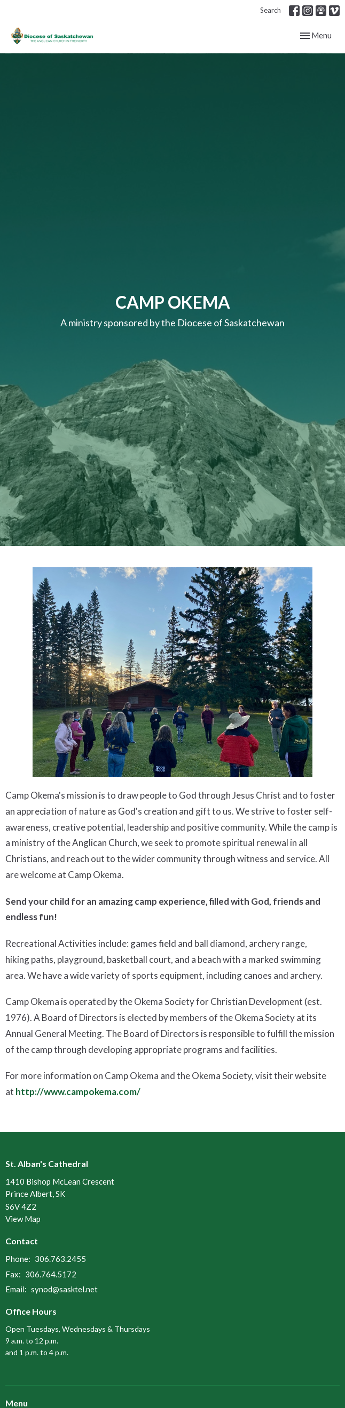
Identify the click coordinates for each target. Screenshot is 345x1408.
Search (270, 10)
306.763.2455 (60, 1259)
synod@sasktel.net (64, 1289)
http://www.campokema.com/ (77, 1091)
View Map (23, 1219)
